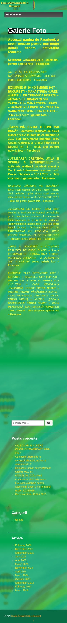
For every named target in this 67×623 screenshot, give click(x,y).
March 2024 (21, 575)
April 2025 (20, 560)
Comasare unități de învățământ (33, 468)
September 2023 (24, 582)
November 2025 (24, 549)
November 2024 (24, 567)
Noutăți (19, 519)
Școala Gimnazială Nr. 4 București (26, 616)
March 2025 (21, 564)
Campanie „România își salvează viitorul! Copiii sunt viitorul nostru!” (30, 460)
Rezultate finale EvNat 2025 (30, 494)
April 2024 (20, 571)
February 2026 (23, 545)
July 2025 (20, 556)
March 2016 (21, 590)
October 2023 (22, 579)
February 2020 (23, 586)
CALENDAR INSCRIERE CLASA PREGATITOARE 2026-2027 (32, 449)
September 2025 (24, 552)
